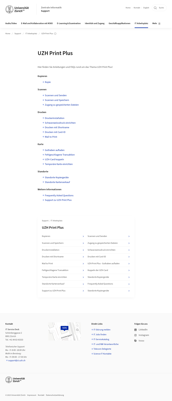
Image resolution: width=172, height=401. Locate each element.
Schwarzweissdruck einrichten (60, 123)
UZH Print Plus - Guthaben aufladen (109, 263)
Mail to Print (51, 137)
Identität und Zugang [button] (94, 23)
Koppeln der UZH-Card (109, 270)
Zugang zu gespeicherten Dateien (62, 105)
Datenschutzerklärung (55, 395)
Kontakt (137, 7)
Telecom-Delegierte (102, 348)
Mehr (156, 23)
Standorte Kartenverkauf (57, 182)
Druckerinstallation (54, 118)
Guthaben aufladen (54, 150)
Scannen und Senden (56, 95)
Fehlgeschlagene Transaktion (60, 154)
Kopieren (63, 236)
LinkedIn (141, 329)
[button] (77, 325)
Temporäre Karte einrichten (59, 164)
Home (128, 7)
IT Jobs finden (100, 334)
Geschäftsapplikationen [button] (119, 23)
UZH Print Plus (48, 33)
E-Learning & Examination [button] (69, 23)
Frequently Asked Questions (59, 195)
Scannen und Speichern (57, 100)
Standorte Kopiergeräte (57, 177)
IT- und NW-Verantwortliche (106, 344)
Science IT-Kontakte (102, 353)
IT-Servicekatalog (101, 339)
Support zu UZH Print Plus (58, 200)
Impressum (31, 395)
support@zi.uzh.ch (16, 360)
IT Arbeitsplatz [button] (141, 23)
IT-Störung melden (102, 329)
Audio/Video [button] (11, 23)
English (146, 7)
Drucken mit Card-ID (55, 132)
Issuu (139, 340)
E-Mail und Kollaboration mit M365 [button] (37, 23)
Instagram (141, 335)
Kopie (48, 82)
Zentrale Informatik (51, 7)
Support (45, 11)
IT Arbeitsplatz (31, 33)
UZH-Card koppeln (54, 159)
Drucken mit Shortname (57, 127)
